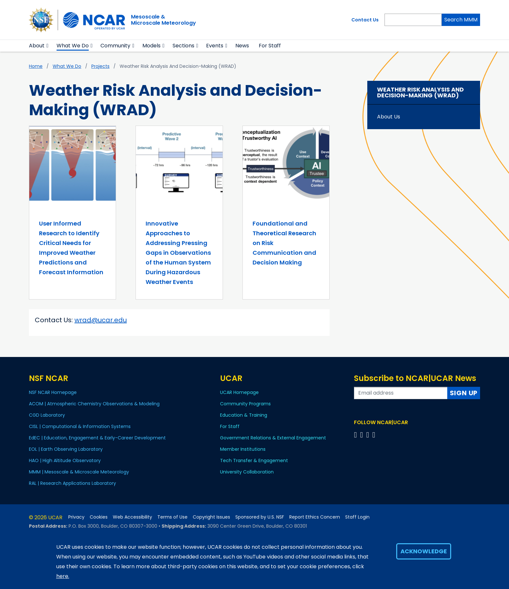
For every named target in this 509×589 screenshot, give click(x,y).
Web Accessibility (132, 517)
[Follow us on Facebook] (356, 434)
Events (214, 45)
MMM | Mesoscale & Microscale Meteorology (79, 472)
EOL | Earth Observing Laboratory (66, 449)
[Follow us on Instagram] (368, 434)
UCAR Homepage (239, 392)
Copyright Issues (211, 517)
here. (62, 576)
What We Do (73, 45)
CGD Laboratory (47, 415)
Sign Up (464, 393)
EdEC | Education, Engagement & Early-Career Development (97, 438)
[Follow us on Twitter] (362, 434)
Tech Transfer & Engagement (254, 460)
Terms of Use (172, 517)
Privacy (76, 517)
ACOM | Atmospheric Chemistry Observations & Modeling (94, 403)
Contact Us (365, 20)
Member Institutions (243, 449)
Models (151, 45)
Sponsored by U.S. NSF (259, 517)
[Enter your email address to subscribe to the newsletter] (401, 393)
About (37, 45)
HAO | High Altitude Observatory (65, 460)
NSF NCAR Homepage (53, 392)
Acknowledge (423, 551)
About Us (388, 116)
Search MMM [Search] (460, 19)
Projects (100, 66)
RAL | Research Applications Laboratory (72, 483)
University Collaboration (247, 472)
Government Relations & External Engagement (273, 438)
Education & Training (243, 415)
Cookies (99, 517)
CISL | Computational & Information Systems (80, 426)
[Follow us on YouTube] (374, 434)
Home (36, 66)
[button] (47, 46)
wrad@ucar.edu (100, 320)
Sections (183, 45)
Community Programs (245, 403)
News (242, 45)
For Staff (270, 45)
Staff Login (357, 517)
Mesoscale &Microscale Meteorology (163, 20)
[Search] (413, 20)
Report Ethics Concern (314, 517)
